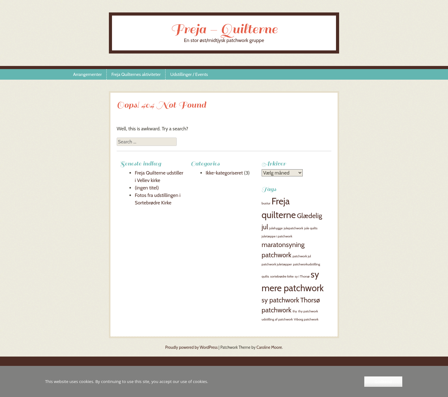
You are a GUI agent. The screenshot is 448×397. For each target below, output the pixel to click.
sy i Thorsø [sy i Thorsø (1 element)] (302, 276)
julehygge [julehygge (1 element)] (276, 228)
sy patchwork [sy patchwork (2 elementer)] (280, 300)
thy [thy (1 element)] (294, 311)
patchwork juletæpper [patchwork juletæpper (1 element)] (277, 264)
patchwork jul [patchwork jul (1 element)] (301, 256)
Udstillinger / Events (189, 74)
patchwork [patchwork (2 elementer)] (277, 255)
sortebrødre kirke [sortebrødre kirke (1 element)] (282, 276)
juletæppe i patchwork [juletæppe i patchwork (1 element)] (277, 236)
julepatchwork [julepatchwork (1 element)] (293, 228)
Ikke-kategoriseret (224, 173)
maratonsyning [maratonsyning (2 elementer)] (283, 245)
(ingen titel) (147, 188)
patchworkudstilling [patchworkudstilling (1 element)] (306, 264)
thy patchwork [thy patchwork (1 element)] (308, 311)
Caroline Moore (269, 347)
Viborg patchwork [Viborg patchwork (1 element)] (306, 319)
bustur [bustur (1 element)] (266, 203)
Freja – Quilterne (223, 29)
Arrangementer (87, 74)
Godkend (383, 381)
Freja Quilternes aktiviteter (136, 74)
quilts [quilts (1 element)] (265, 276)
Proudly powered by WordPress (191, 347)
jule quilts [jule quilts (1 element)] (310, 228)
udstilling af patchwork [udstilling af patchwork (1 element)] (277, 319)
